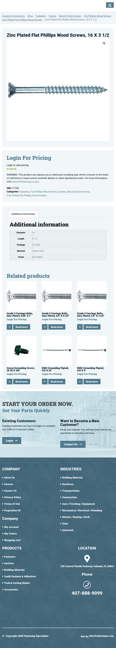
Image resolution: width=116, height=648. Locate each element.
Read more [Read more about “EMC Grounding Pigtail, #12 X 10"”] (57, 381)
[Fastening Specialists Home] (12, 6)
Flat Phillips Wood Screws (44, 191)
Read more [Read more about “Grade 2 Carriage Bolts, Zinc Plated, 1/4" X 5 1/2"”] (57, 326)
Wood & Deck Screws (78, 191)
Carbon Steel (38, 251)
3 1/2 (34, 238)
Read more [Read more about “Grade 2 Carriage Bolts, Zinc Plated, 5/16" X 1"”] (22, 326)
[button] (104, 43)
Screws (62, 191)
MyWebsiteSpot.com (101, 636)
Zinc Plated (37, 257)
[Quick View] (9, 327)
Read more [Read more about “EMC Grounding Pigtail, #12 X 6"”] (92, 381)
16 (33, 232)
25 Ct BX (36, 245)
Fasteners (24, 191)
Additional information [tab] (23, 214)
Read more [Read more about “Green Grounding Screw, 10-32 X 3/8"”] (22, 381)
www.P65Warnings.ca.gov (25, 181)
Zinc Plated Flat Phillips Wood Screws (27, 195)
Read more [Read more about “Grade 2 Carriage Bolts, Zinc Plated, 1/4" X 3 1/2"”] (92, 326)
